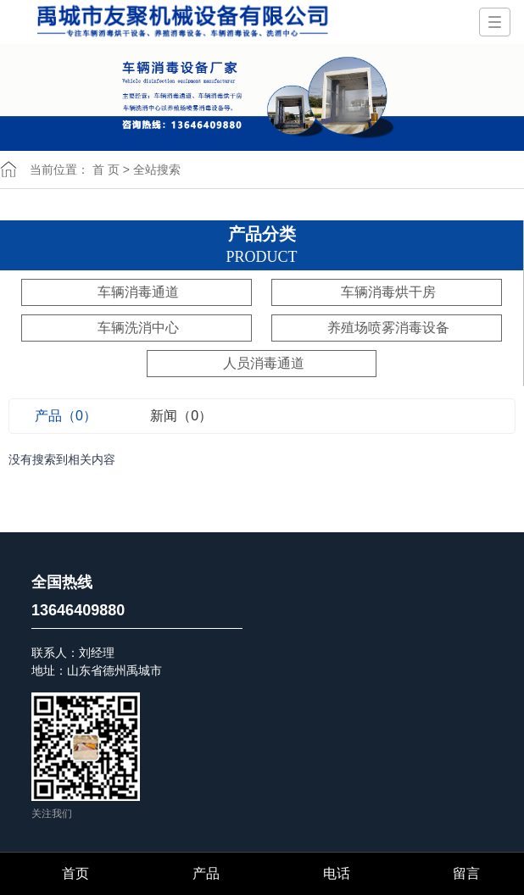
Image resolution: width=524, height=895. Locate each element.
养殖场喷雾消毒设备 (388, 327)
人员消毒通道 (263, 363)
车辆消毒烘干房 (388, 292)
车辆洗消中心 (138, 327)
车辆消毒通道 (138, 292)
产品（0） (66, 416)
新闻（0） (181, 416)
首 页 (106, 169)
